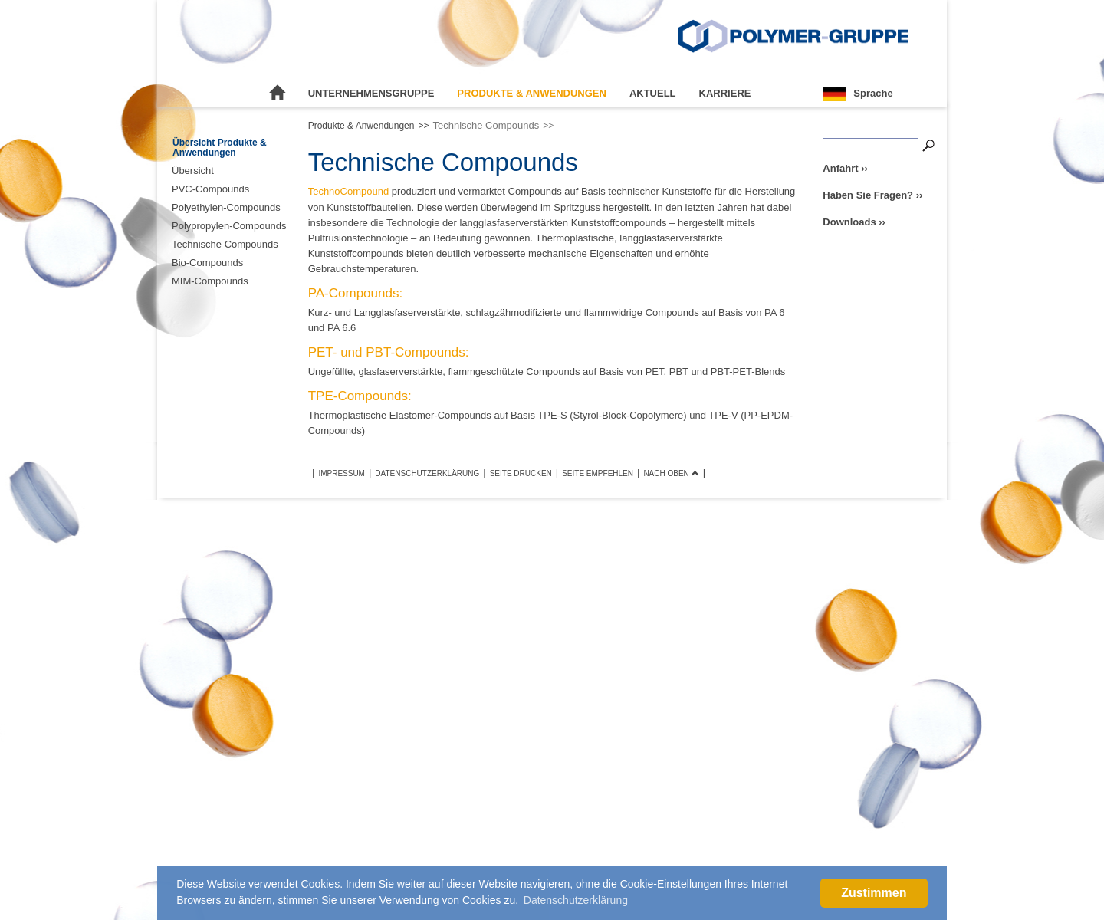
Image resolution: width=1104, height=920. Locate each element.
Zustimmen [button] (873, 892)
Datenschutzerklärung (427, 473)
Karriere (725, 93)
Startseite (277, 93)
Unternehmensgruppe (371, 93)
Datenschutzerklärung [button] (576, 900)
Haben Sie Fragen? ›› (872, 195)
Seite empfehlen (597, 473)
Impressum (341, 473)
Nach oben (670, 473)
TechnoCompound (348, 191)
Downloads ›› (854, 222)
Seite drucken (521, 473)
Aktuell (652, 93)
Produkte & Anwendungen (531, 93)
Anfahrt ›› (845, 168)
